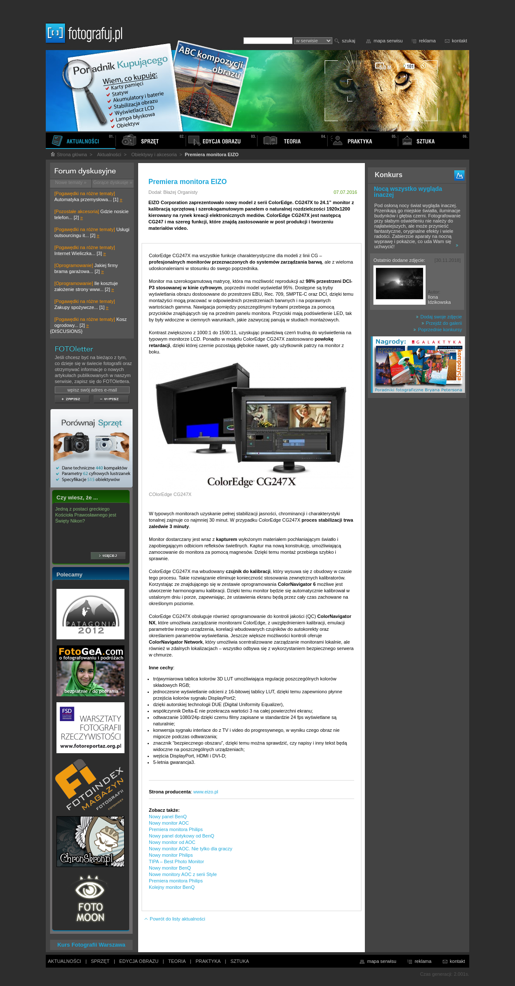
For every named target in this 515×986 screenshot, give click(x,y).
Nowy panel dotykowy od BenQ (181, 835)
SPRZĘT (100, 961)
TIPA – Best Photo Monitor (176, 861)
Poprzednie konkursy (437, 329)
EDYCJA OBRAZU (139, 961)
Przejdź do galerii (441, 323)
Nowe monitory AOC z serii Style (183, 874)
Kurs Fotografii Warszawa (91, 944)
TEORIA (177, 961)
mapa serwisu (388, 40)
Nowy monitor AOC (169, 823)
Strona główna (68, 154)
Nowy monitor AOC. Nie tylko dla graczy (190, 848)
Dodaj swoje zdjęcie (439, 316)
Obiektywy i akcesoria (154, 154)
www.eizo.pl (205, 791)
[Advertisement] (417, 536)
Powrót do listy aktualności (174, 918)
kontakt (459, 40)
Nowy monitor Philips (171, 855)
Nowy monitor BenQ (170, 867)
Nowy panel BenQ (168, 816)
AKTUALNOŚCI (64, 961)
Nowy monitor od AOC (172, 842)
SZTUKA (240, 961)
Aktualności (109, 154)
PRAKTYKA (208, 961)
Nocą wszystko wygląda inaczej (408, 191)
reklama (427, 40)
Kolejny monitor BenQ (172, 887)
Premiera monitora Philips (176, 829)
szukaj (348, 40)
